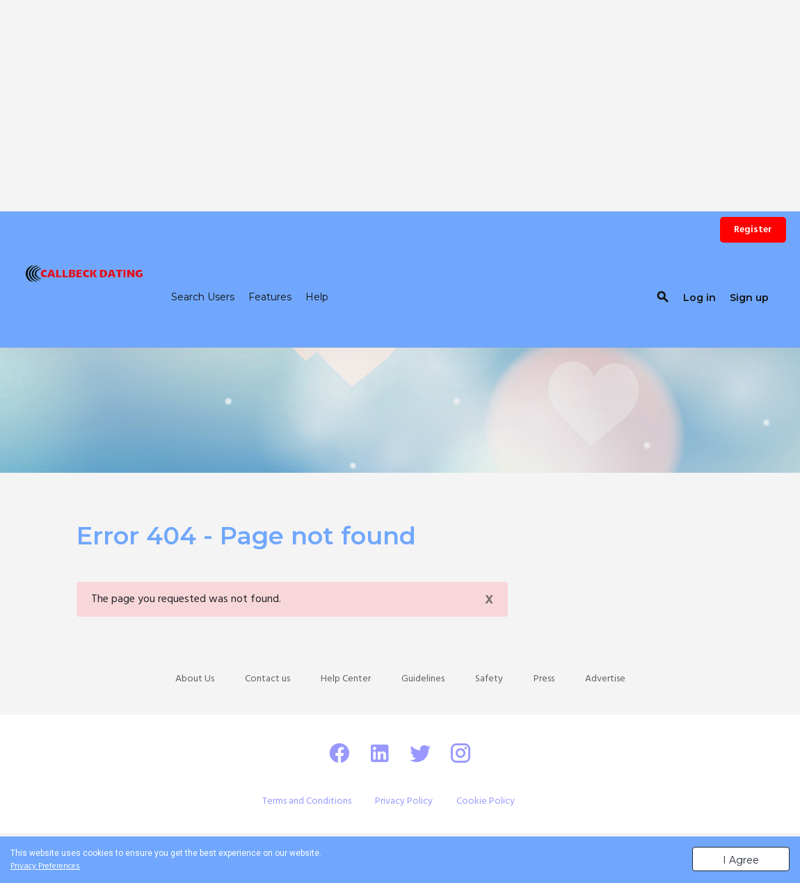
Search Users (202, 297)
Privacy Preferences (45, 866)
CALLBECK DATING (65, 311)
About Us (194, 679)
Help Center (346, 679)
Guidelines (423, 679)
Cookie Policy (485, 801)
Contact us (267, 679)
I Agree (741, 860)
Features (269, 297)
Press (544, 679)
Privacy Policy (404, 801)
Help (316, 297)
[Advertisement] (400, 97)
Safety (489, 679)
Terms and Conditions (306, 801)
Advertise (605, 679)
